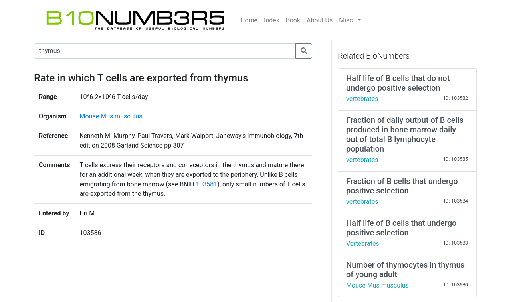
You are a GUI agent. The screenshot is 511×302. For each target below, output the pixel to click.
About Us (320, 20)
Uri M (87, 213)
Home (248, 20)
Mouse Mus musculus (110, 116)
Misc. (347, 20)
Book (293, 20)
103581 (206, 184)
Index (271, 20)
